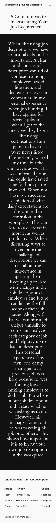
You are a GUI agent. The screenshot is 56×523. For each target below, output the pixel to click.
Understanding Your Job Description (23, 4)
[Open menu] (50, 5)
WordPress (25, 517)
